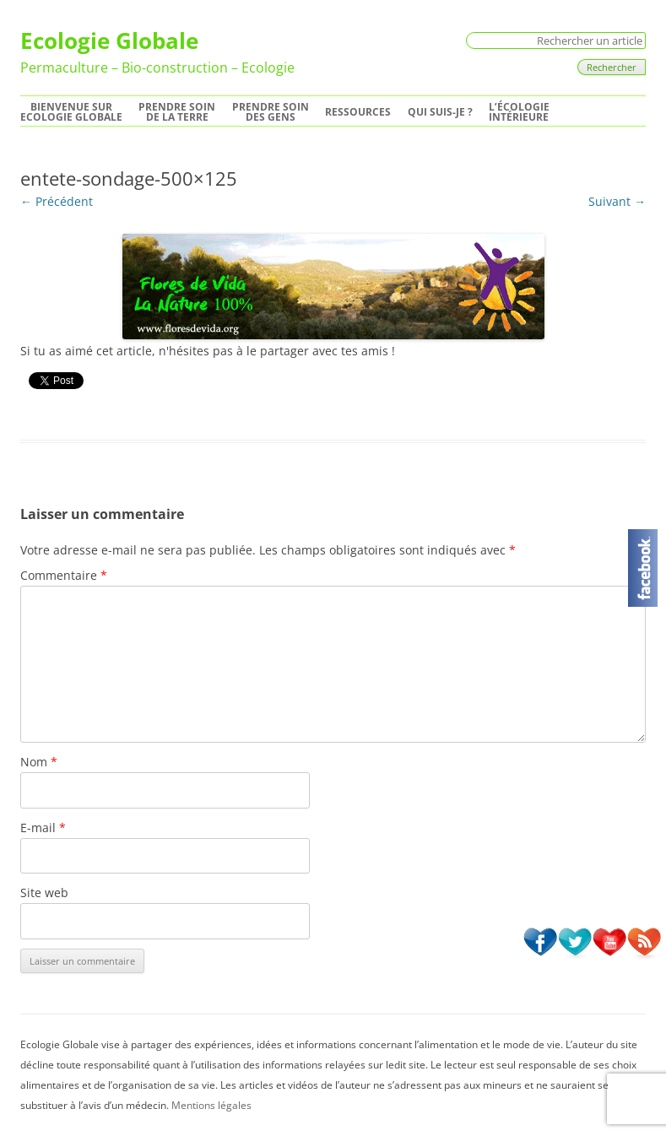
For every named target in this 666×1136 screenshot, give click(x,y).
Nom (38, 762)
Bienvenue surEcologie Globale (71, 112)
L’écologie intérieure (519, 112)
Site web (44, 892)
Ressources (358, 112)
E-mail (43, 828)
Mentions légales (211, 1105)
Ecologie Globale (109, 40)
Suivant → (617, 201)
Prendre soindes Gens (270, 112)
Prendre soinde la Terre (176, 112)
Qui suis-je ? (440, 112)
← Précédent (56, 201)
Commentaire (63, 575)
